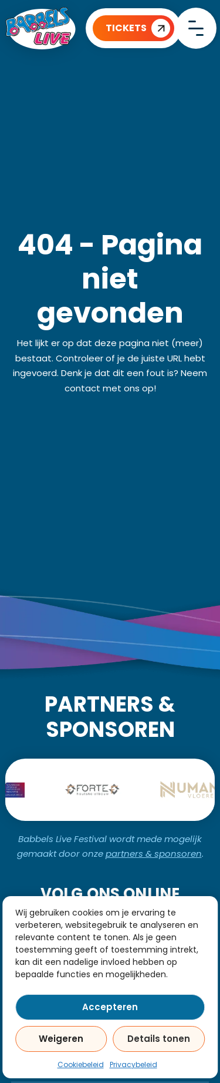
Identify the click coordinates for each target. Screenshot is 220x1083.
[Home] (40, 28)
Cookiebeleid (80, 1064)
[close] (196, 28)
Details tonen (158, 1038)
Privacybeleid (133, 1064)
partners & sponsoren (154, 853)
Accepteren (110, 1007)
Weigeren (61, 1038)
